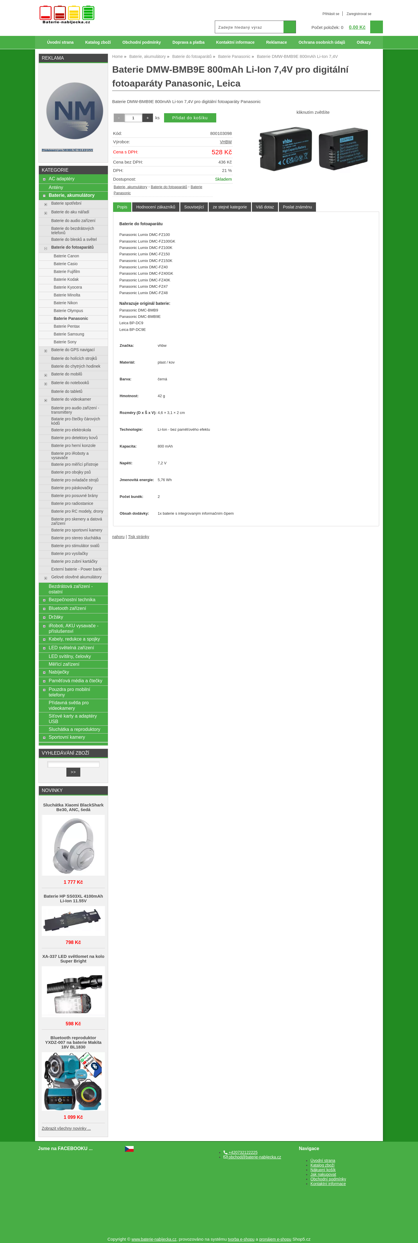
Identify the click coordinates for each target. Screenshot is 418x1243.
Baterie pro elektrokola (71, 430)
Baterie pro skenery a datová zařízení (76, 521)
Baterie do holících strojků (74, 358)
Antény (56, 187)
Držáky (56, 616)
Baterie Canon (66, 256)
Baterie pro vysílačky (69, 553)
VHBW (226, 142)
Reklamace (276, 42)
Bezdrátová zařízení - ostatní (71, 589)
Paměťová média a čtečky (75, 680)
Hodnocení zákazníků (155, 207)
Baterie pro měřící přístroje (74, 464)
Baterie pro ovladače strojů (75, 480)
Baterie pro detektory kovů (74, 438)
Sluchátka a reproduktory (74, 729)
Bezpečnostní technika (72, 599)
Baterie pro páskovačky (72, 488)
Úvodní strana (60, 42)
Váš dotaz (265, 207)
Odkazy (364, 42)
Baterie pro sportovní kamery (76, 530)
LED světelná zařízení (71, 647)
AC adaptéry (61, 178)
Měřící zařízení (64, 664)
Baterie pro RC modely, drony (77, 511)
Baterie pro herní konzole (73, 445)
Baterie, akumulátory (130, 187)
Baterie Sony (65, 342)
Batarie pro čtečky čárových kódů (75, 421)
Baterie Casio (65, 264)
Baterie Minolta (67, 295)
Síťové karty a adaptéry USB (73, 718)
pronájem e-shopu (275, 1239)
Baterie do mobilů (66, 374)
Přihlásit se (330, 14)
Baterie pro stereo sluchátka (76, 538)
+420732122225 (240, 1152)
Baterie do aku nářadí (70, 212)
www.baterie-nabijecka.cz (154, 1239)
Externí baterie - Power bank (76, 569)
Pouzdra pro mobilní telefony (69, 692)
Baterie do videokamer (71, 399)
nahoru (118, 537)
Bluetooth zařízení (67, 608)
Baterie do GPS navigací (73, 350)
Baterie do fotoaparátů (169, 187)
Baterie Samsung (69, 334)
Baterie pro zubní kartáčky (74, 561)
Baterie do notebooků (70, 383)
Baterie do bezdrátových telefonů (72, 230)
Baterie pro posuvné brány (74, 496)
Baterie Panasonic (71, 318)
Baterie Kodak (66, 279)
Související (194, 207)
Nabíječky (59, 671)
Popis (122, 207)
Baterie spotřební (66, 203)
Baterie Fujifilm (67, 272)
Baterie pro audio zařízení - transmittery (75, 410)
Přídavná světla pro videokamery (69, 705)
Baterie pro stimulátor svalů (75, 546)
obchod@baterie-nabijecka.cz (252, 1157)
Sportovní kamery (67, 737)
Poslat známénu (297, 207)
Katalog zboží (98, 42)
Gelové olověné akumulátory (76, 577)
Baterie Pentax (67, 326)
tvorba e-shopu (241, 1239)
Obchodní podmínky (141, 42)
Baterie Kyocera (68, 287)
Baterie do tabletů (67, 391)
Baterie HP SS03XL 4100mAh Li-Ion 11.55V (73, 898)
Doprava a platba (188, 42)
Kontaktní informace (235, 42)
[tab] (122, 207)
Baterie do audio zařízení (73, 221)
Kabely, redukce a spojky (74, 638)
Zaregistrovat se (359, 14)
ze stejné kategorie (230, 207)
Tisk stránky (138, 537)
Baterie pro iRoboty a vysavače (70, 455)
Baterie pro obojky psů (71, 472)
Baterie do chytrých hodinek (75, 366)
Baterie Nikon (65, 303)
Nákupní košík (323, 1170)
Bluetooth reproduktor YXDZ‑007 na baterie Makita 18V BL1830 (73, 1042)
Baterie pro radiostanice (72, 503)
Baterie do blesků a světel (74, 239)
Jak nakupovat (323, 1174)
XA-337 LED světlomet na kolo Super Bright (73, 958)
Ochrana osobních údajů (322, 42)
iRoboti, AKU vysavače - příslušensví (74, 628)
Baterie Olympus (68, 311)
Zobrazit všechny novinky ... (66, 1128)
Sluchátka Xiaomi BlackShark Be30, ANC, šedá (73, 807)
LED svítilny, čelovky (70, 656)
